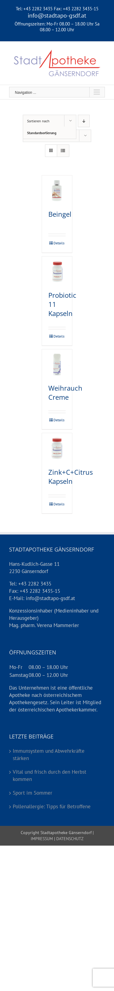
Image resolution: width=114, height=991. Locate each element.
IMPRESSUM (42, 838)
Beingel (59, 214)
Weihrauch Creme (65, 392)
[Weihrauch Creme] (57, 364)
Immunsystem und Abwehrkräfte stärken (49, 755)
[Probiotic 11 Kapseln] (57, 271)
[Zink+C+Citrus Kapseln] (57, 448)
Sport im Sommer (32, 792)
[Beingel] (57, 190)
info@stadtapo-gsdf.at (57, 15)
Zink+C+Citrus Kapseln (70, 476)
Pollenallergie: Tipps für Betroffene (52, 806)
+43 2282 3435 (38, 9)
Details (59, 243)
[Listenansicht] (63, 151)
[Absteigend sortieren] (84, 121)
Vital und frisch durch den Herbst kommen (49, 775)
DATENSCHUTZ (69, 838)
